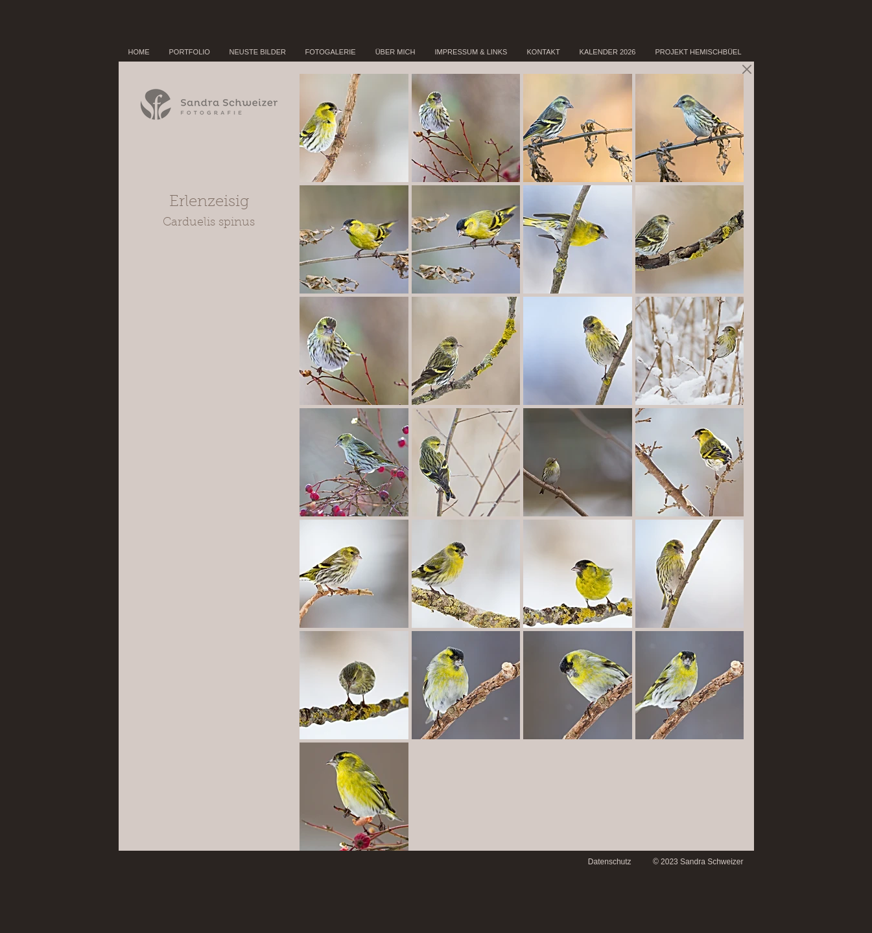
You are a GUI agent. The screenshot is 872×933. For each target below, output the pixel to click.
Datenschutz (609, 861)
